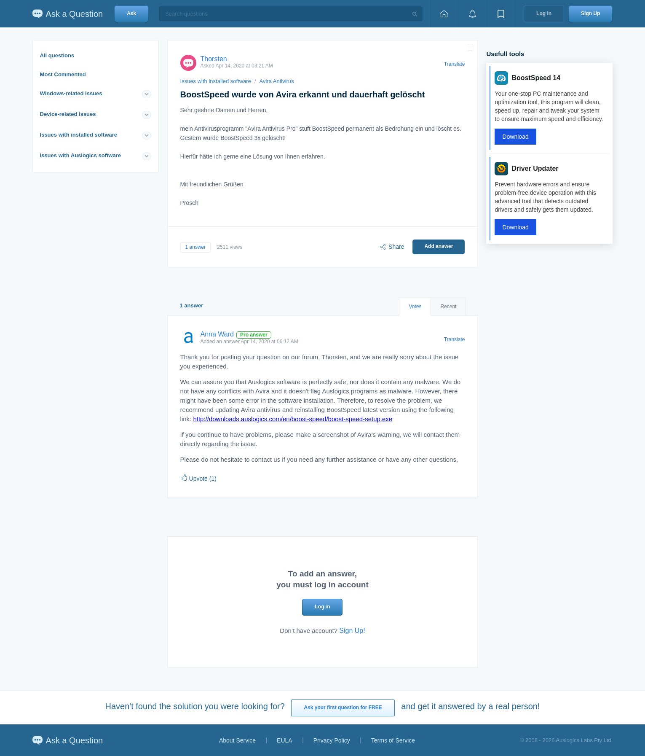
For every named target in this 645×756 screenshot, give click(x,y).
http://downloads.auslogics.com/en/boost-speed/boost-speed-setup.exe (292, 418)
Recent (448, 306)
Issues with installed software (79, 135)
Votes (415, 306)
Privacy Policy (331, 740)
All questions (57, 55)
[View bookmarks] (501, 13)
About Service (237, 740)
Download (515, 136)
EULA (284, 740)
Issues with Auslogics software (80, 155)
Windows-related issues (71, 93)
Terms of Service (393, 740)
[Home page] (444, 13)
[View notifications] (472, 13)
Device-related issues (68, 114)
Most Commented (63, 74)
